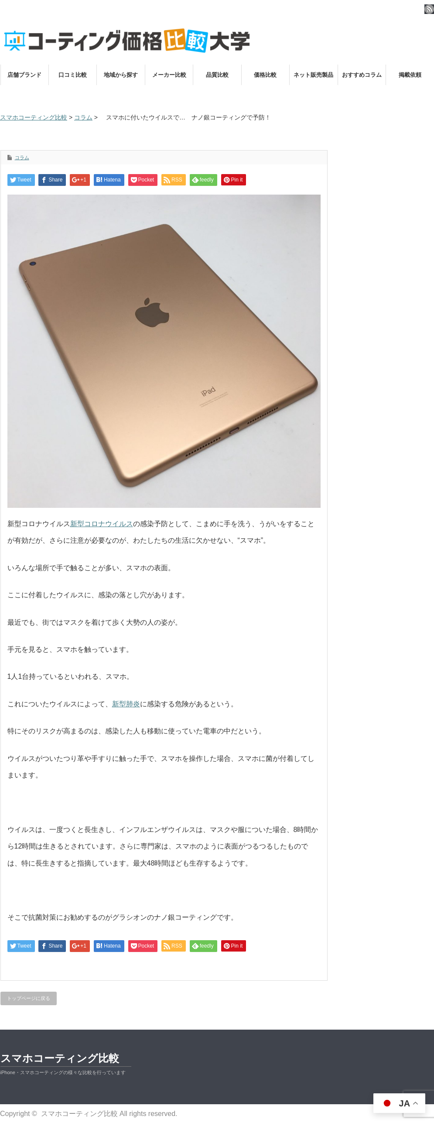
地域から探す (121, 75)
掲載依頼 (410, 75)
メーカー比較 (169, 75)
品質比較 (217, 75)
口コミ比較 (72, 75)
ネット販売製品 (313, 75)
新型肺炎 (126, 704)
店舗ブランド (24, 75)
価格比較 (265, 75)
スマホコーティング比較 (59, 1058)
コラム (22, 157)
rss (429, 9)
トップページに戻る (28, 998)
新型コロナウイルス (101, 523)
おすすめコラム (362, 75)
